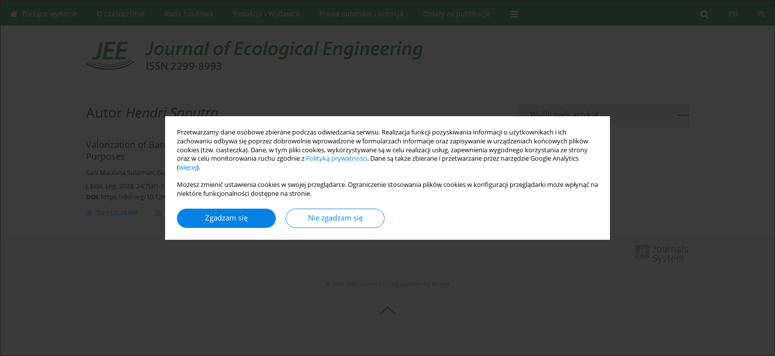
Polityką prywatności (336, 158)
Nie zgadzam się (335, 218)
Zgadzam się (226, 218)
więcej (188, 167)
